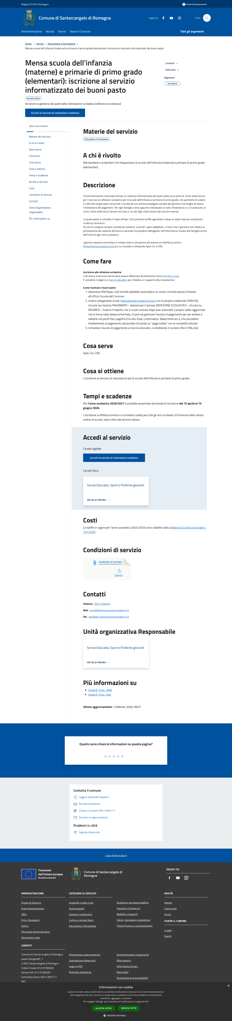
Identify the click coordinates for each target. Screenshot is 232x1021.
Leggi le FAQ (75, 966)
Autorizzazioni (77, 908)
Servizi (40, 44)
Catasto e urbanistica (80, 914)
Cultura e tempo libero (81, 920)
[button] (116, 1015)
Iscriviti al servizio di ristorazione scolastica (55, 113)
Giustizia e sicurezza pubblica (133, 902)
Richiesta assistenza (80, 972)
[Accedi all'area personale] (194, 4)
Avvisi (167, 914)
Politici (25, 926)
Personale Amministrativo (35, 932)
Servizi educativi (118, 280)
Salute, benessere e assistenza (133, 920)
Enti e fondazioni (30, 920)
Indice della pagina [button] (38, 126)
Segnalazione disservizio (82, 960)
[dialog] (116, 1001)
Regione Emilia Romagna (34, 4)
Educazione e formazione (61, 44)
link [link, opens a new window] (147, 1001)
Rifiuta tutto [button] (129, 1008)
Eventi (167, 936)
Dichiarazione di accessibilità (132, 978)
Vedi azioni (172, 70)
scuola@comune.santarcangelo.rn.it (109, 610)
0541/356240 (102, 604)
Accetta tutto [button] (104, 1008)
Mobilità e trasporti (127, 914)
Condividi (172, 63)
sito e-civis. (173, 276)
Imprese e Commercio (128, 908)
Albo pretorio (124, 960)
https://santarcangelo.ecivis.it (100, 246)
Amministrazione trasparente (133, 955)
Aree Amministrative (32, 908)
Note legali (122, 972)
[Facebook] (162, 18)
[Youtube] (170, 18)
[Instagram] (178, 18)
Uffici (24, 914)
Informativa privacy (127, 966)
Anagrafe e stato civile (81, 903)
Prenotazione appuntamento (84, 955)
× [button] (228, 986)
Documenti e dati (30, 937)
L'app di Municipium (116, 855)
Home (28, 44)
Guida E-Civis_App (99, 694)
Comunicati (170, 908)
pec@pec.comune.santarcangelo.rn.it (109, 617)
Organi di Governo (31, 903)
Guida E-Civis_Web (100, 690)
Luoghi (168, 930)
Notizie (168, 903)
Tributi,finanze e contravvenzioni (135, 926)
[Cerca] (207, 18)
